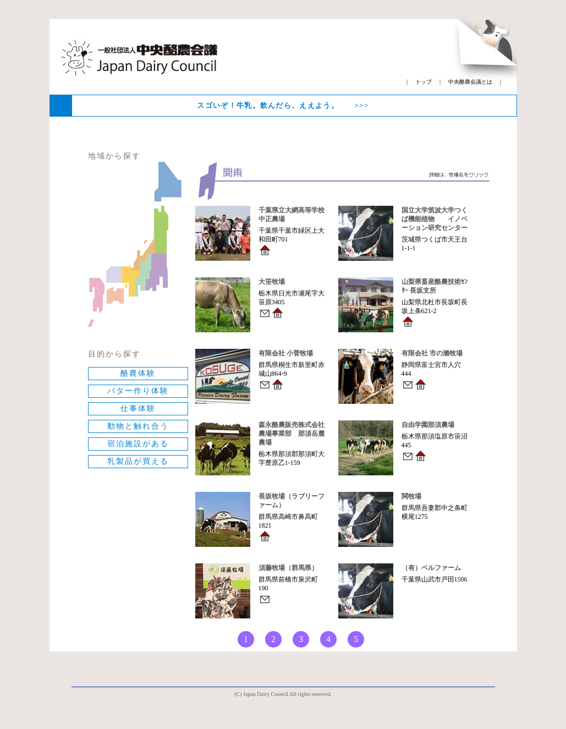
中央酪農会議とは (470, 82)
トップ (423, 82)
